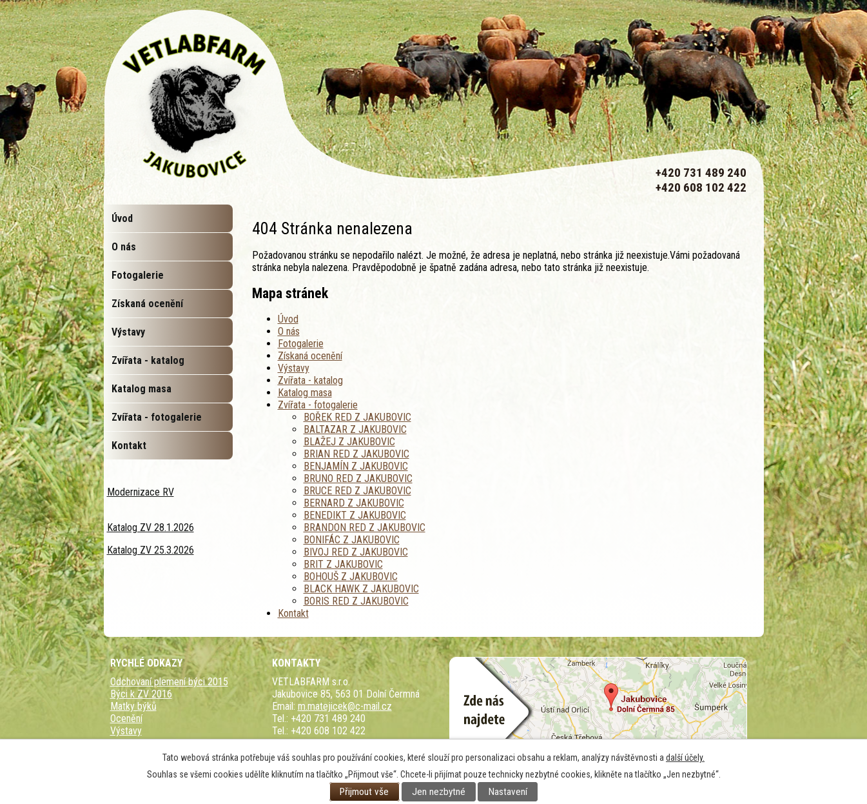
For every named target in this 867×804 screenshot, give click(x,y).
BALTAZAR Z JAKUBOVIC (355, 429)
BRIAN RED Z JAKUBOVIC (356, 454)
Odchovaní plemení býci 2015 (169, 682)
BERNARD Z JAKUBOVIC (354, 503)
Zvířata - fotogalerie (318, 405)
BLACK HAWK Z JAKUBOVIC (361, 589)
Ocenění (126, 718)
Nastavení (508, 792)
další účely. (685, 757)
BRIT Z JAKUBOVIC (343, 564)
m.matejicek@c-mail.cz (345, 706)
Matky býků (133, 706)
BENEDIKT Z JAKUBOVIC (355, 515)
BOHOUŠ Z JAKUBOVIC (351, 576)
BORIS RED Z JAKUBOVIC (356, 601)
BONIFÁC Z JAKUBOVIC (352, 540)
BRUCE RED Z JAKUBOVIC (357, 491)
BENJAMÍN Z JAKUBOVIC (356, 466)
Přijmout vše (364, 792)
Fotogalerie (301, 343)
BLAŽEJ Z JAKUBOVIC (349, 442)
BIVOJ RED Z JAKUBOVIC (356, 552)
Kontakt (293, 613)
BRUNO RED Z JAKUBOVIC (358, 478)
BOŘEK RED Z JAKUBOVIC (357, 417)
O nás (289, 331)
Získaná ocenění (310, 356)
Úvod (288, 319)
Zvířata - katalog (310, 380)
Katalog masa (305, 393)
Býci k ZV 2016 (141, 694)
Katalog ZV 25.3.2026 (150, 550)
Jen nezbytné (438, 792)
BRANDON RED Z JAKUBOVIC (364, 527)
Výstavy (293, 368)
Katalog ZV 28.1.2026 (150, 527)
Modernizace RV (140, 492)
